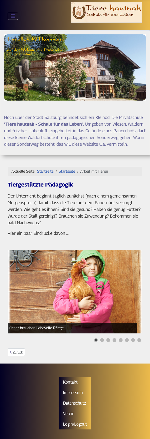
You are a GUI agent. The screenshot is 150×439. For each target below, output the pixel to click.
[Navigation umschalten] (13, 16)
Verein (68, 413)
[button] (96, 340)
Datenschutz (74, 403)
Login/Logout (75, 424)
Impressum (73, 392)
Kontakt (70, 382)
